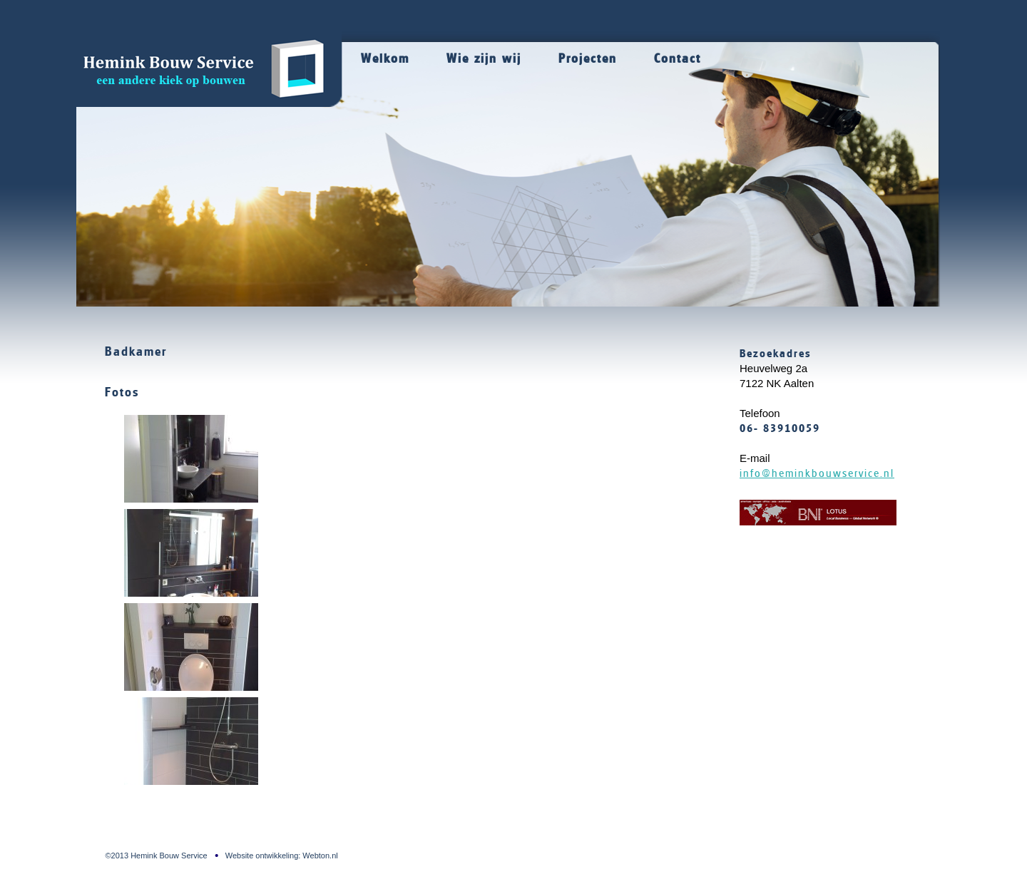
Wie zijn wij (483, 59)
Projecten (587, 59)
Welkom (385, 59)
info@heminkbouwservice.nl (817, 473)
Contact (677, 59)
